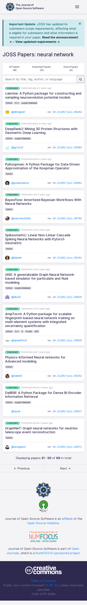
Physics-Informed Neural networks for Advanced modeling (35, 359)
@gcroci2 (14, 147)
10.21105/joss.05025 (67, 297)
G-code (29, 331)
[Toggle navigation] (77, 7)
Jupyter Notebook (29, 103)
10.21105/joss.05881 (67, 183)
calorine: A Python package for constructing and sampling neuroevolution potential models (43, 95)
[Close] (79, 23)
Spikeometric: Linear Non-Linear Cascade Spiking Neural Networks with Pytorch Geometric (37, 239)
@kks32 (13, 296)
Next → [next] (65, 468)
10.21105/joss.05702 (67, 218)
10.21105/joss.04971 (67, 447)
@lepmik (13, 257)
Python (9, 103)
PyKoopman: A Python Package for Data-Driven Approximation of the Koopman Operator (42, 166)
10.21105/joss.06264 (67, 112)
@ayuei (12, 411)
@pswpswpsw (17, 182)
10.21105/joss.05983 (67, 147)
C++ (17, 103)
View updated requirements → (37, 42)
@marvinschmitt (18, 218)
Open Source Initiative (43, 523)
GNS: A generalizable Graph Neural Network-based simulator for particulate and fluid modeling (40, 278)
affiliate (67, 519)
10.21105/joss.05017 (67, 411)
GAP (36, 331)
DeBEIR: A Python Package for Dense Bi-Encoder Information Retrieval (43, 395)
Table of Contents (44, 581)
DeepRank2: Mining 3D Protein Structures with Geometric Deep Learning (41, 131)
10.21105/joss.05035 (67, 340)
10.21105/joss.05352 (67, 376)
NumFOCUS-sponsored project (57, 553)
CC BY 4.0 (52, 585)
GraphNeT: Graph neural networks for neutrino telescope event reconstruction (41, 430)
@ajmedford (16, 340)
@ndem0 (13, 375)
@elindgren (15, 111)
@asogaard (15, 446)
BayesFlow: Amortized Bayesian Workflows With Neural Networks (43, 202)
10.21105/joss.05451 (67, 257)
